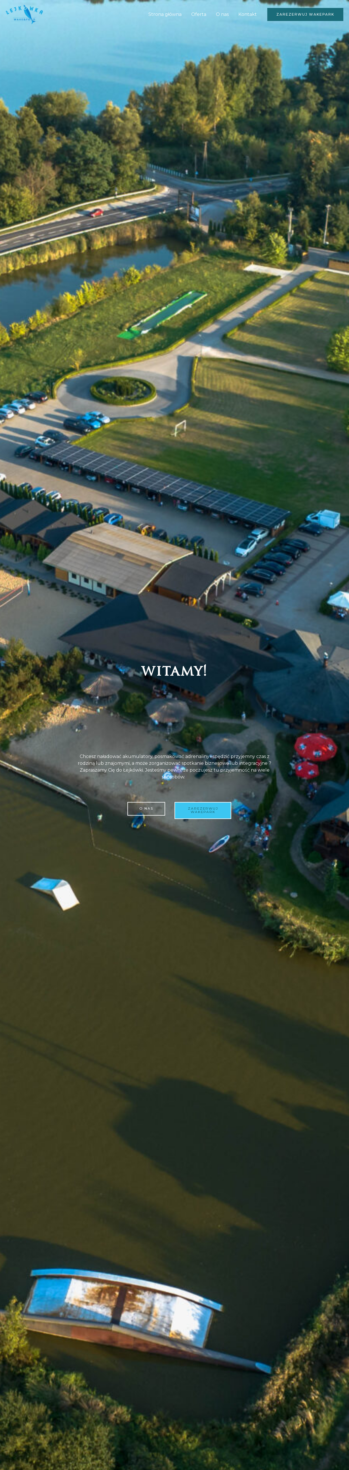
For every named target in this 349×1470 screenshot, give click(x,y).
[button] (305, 14)
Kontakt (248, 14)
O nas (223, 14)
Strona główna (167, 14)
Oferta (200, 14)
